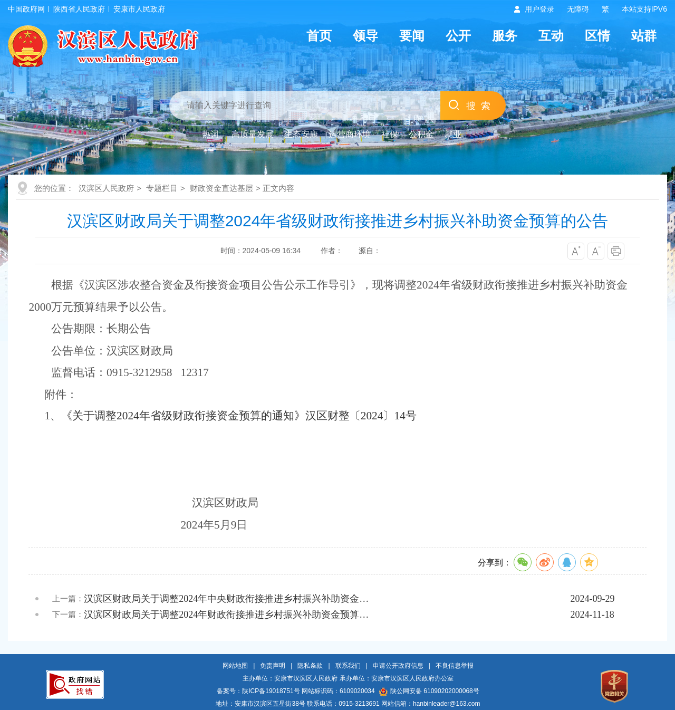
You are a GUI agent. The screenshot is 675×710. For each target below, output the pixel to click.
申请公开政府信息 (398, 665)
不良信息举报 (455, 665)
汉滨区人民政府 (106, 188)
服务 (504, 35)
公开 (458, 35)
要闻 (412, 35)
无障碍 (578, 9)
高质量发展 (253, 134)
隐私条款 (310, 665)
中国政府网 (26, 9)
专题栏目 (162, 188)
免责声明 (272, 665)
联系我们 (348, 665)
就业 (453, 134)
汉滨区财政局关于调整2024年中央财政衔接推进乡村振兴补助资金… (226, 598)
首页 (319, 35)
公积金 (421, 134)
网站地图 (235, 665)
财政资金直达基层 (221, 188)
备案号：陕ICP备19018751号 (258, 691)
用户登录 (539, 9)
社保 (389, 134)
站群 (644, 35)
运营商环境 (350, 134)
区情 (597, 35)
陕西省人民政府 (79, 9)
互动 (551, 35)
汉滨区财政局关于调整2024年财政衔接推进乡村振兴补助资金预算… (226, 614)
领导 (365, 35)
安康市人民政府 (139, 9)
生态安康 (301, 134)
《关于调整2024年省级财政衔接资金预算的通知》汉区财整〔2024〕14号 (239, 415)
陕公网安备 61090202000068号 (429, 691)
